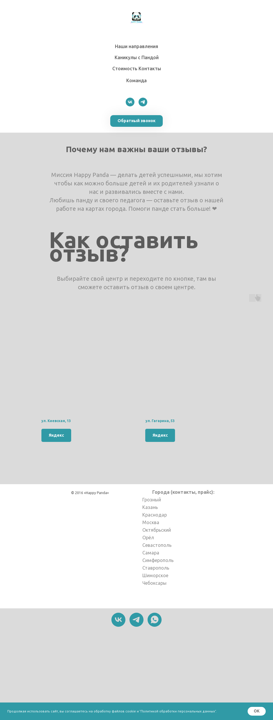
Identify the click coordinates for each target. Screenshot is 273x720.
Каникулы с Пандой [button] (137, 57)
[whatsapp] (155, 620)
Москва (150, 522)
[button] (136, 121)
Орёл (148, 537)
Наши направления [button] (136, 46)
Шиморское (155, 575)
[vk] (130, 102)
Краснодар (154, 514)
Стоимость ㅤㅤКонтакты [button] (136, 68)
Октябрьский (156, 530)
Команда (136, 80)
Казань (150, 507)
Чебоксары (154, 583)
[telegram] (143, 102)
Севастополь (157, 545)
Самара (150, 552)
